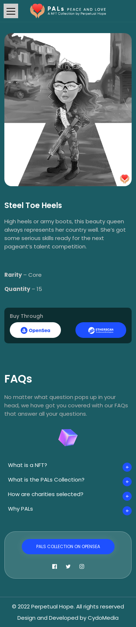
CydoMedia (103, 618)
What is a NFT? (27, 465)
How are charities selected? (45, 494)
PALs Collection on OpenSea (68, 546)
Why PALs (20, 508)
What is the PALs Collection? (46, 479)
